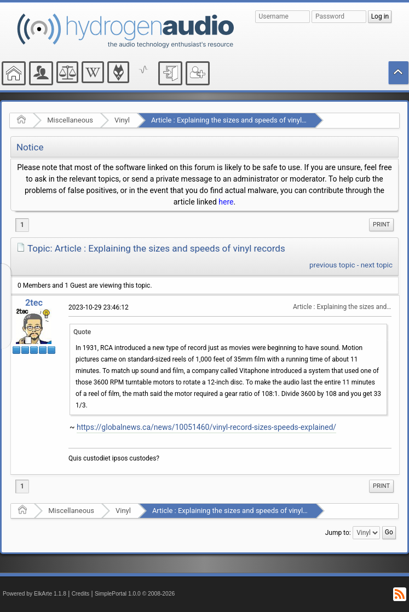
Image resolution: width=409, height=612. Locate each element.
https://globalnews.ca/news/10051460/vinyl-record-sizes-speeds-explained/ (206, 427)
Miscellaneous (70, 120)
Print (381, 224)
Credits (81, 594)
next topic (377, 265)
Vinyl (122, 120)
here (225, 201)
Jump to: (338, 533)
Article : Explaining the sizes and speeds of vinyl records (239, 120)
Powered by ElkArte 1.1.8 (34, 594)
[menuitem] (381, 224)
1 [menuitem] (22, 225)
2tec (34, 303)
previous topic (332, 265)
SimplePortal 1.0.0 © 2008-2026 (135, 594)
